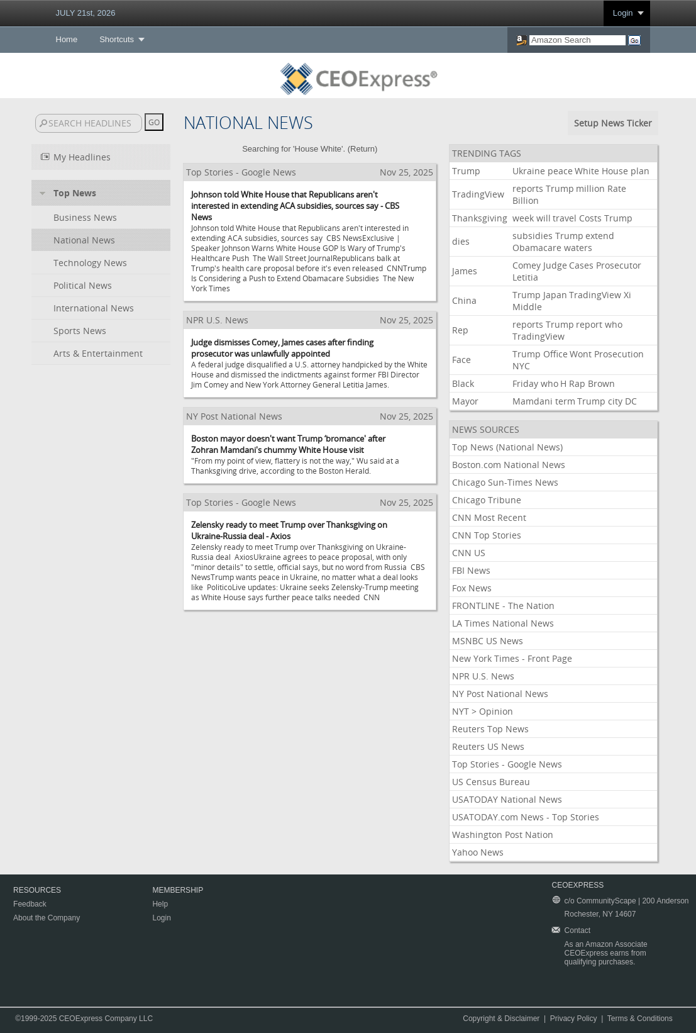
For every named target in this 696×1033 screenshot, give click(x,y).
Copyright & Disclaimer (501, 1018)
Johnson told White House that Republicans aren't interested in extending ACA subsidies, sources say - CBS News (295, 206)
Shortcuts (116, 39)
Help (160, 904)
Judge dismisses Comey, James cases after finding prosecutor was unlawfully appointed (282, 348)
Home (67, 39)
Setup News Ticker (613, 123)
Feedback (30, 904)
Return (362, 149)
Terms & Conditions (640, 1018)
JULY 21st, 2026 (86, 13)
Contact (577, 930)
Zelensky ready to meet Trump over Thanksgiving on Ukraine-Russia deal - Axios (289, 530)
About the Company (46, 917)
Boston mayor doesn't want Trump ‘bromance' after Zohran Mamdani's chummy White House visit (288, 444)
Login (623, 13)
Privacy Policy (573, 1018)
